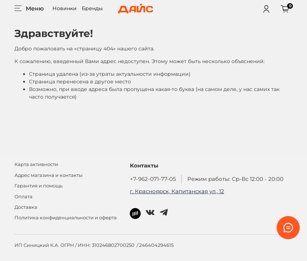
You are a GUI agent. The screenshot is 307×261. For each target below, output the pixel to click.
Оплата (23, 196)
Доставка (25, 207)
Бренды (92, 8)
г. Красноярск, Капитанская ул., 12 (177, 191)
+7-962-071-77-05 (153, 178)
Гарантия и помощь (38, 185)
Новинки (64, 8)
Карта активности (36, 164)
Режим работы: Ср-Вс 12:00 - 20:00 (235, 178)
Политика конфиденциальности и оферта (65, 217)
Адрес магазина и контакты (48, 175)
